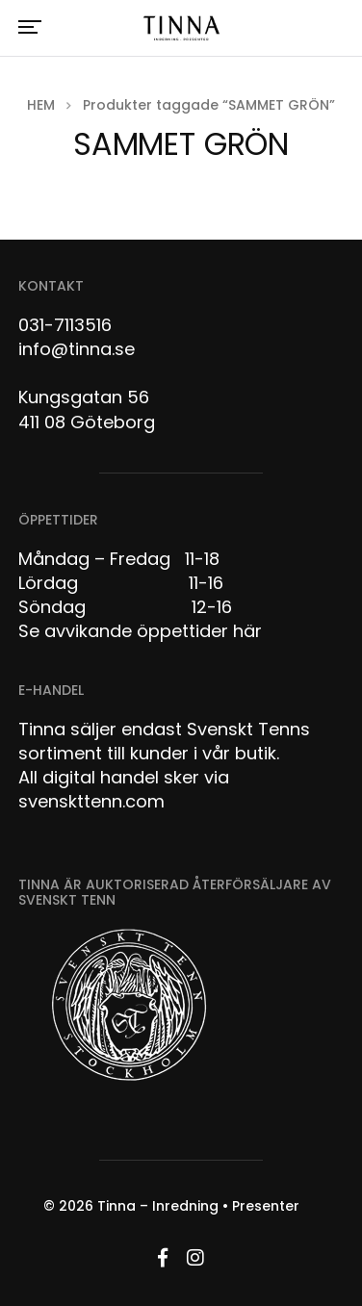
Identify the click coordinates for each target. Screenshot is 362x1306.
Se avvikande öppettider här (140, 631)
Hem (41, 105)
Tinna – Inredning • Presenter (198, 1206)
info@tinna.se (76, 349)
